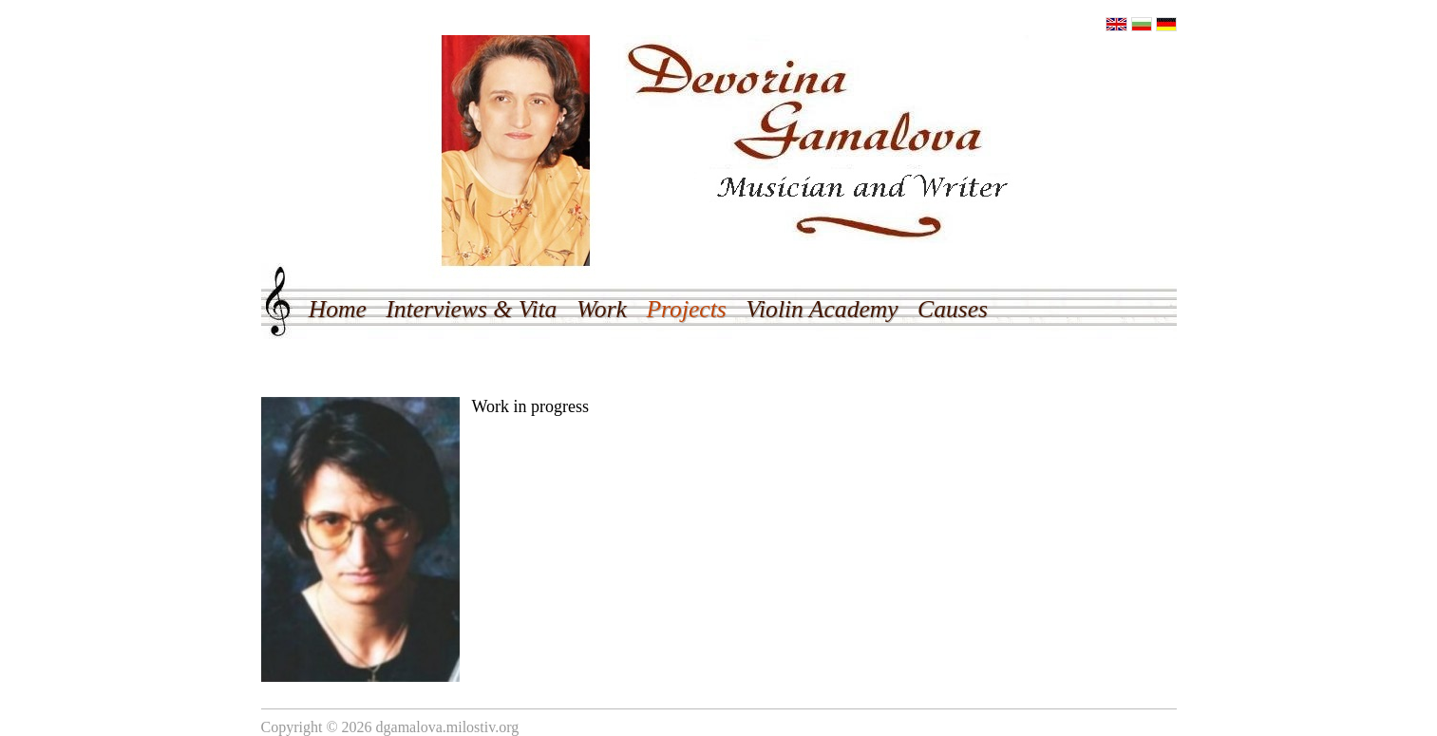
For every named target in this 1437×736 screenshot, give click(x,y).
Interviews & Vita (471, 309)
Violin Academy (822, 309)
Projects (686, 309)
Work (602, 309)
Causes (952, 309)
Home (338, 309)
